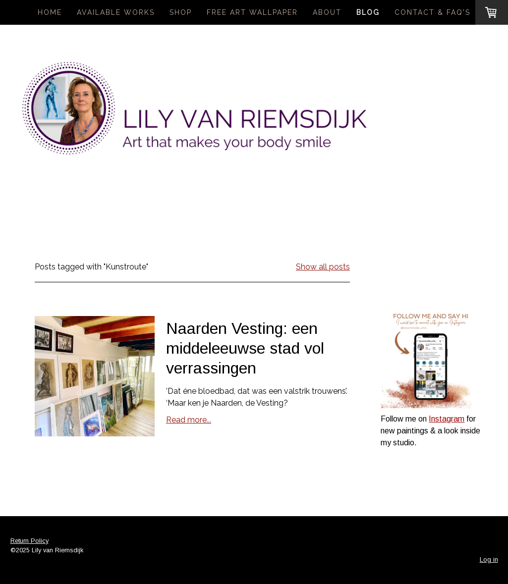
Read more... (188, 420)
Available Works (116, 12)
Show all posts (323, 266)
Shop (180, 12)
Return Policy (29, 540)
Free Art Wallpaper (252, 12)
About (327, 12)
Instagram (446, 419)
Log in (489, 559)
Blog (368, 12)
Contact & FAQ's (432, 12)
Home (50, 12)
